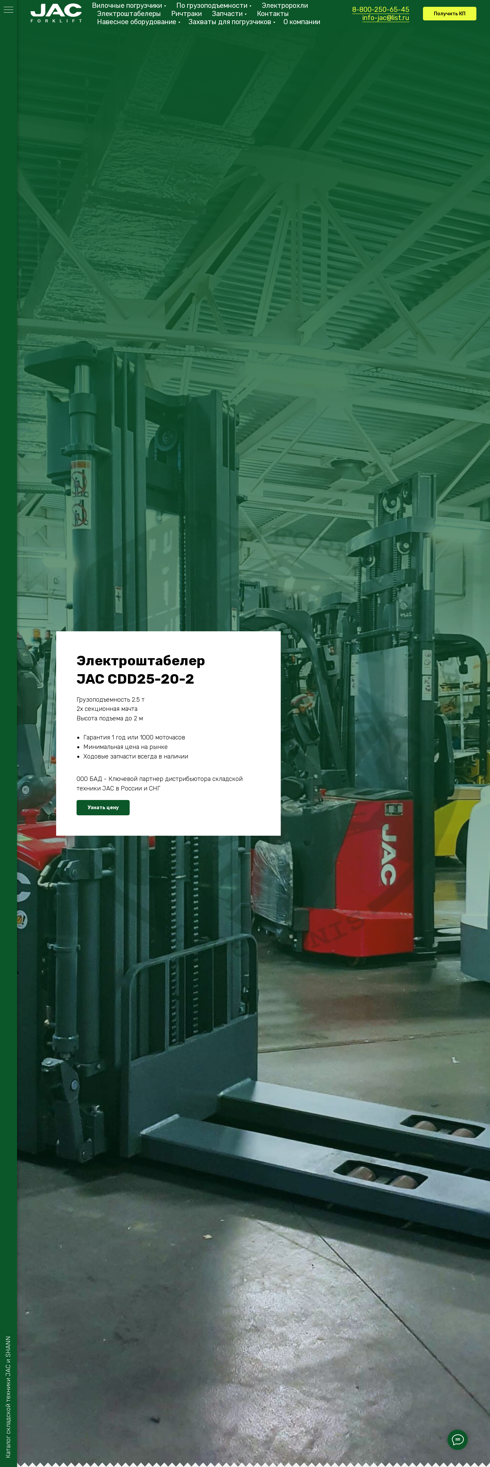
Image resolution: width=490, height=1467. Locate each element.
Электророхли (285, 5)
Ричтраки (186, 14)
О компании (301, 22)
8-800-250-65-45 (380, 9)
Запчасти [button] (227, 14)
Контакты (273, 14)
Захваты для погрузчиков (230, 22)
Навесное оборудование (136, 22)
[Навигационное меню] (8, 10)
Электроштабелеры (129, 14)
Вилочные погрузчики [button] (127, 5)
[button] (449, 13)
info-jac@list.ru (385, 18)
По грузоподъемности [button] (211, 5)
